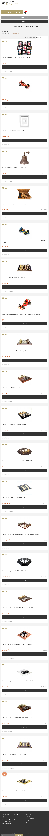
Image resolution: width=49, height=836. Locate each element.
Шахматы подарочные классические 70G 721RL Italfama (17, 596)
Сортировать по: (30, 37)
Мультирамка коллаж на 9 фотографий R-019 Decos (16, 57)
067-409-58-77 (17, 12)
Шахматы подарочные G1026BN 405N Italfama (15, 560)
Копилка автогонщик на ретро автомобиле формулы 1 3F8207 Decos (21, 308)
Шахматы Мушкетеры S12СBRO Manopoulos (14, 344)
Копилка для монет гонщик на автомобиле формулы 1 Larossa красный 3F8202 (24, 93)
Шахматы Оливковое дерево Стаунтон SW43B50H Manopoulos (19, 201)
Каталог (24, 17)
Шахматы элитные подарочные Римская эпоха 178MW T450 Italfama (21, 524)
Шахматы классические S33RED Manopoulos (14, 273)
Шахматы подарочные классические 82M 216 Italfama (17, 703)
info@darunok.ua (30, 826)
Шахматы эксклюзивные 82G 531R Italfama (14, 416)
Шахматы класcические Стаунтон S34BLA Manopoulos (17, 775)
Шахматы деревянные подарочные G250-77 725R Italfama (18, 452)
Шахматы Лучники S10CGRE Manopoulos (13, 488)
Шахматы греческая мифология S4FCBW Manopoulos (17, 632)
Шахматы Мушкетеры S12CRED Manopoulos (14, 739)
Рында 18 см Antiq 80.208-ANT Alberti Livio (14, 165)
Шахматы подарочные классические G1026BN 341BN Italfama (19, 668)
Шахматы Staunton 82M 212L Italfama (12, 380)
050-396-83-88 (6, 12)
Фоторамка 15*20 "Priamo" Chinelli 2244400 (14, 129)
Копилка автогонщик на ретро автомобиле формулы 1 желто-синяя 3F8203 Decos (23, 237)
